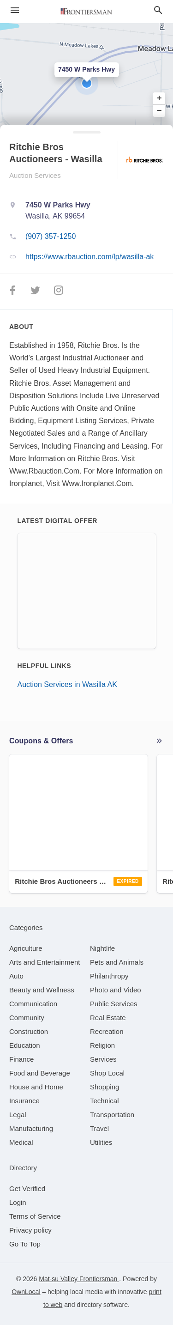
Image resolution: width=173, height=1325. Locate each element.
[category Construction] (28, 1031)
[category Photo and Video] (115, 990)
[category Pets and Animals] (116, 962)
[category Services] (103, 1059)
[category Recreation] (107, 1031)
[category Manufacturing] (31, 1128)
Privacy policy (30, 1230)
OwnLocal (26, 1291)
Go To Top (25, 1244)
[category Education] (24, 1045)
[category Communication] (33, 1004)
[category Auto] (16, 976)
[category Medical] (21, 1142)
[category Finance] (21, 1059)
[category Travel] (99, 1128)
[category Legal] (17, 1114)
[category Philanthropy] (109, 976)
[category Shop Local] (107, 1073)
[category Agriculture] (25, 948)
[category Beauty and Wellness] (41, 990)
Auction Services (35, 175)
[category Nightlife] (102, 948)
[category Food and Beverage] (39, 1073)
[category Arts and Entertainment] (44, 962)
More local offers (159, 741)
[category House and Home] (36, 1087)
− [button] (159, 110)
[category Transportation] (112, 1114)
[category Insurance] (24, 1101)
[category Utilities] (101, 1142)
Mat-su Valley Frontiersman (79, 1278)
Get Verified (27, 1188)
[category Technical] (104, 1101)
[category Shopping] (104, 1087)
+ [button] (159, 98)
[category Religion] (102, 1045)
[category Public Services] (113, 1004)
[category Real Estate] (108, 1017)
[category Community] (26, 1017)
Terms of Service (35, 1216)
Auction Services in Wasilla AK (67, 684)
